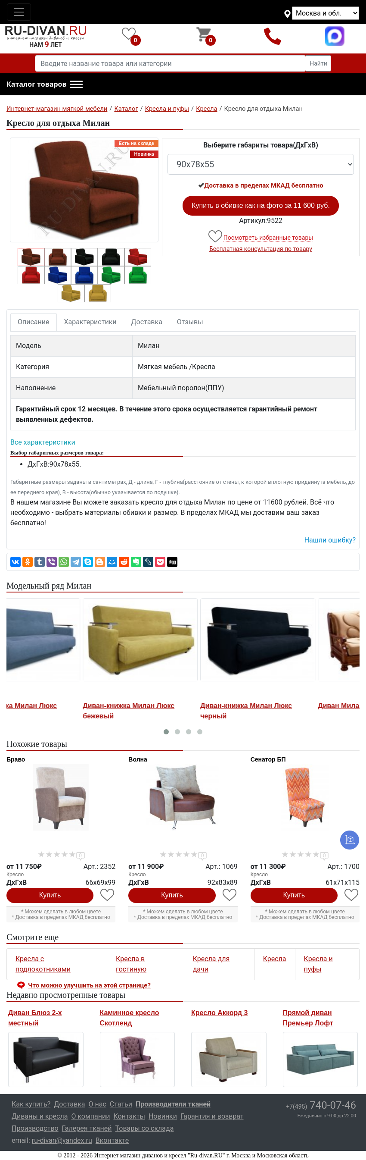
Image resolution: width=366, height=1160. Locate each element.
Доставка (146, 322)
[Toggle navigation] (19, 12)
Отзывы (190, 322)
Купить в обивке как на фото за (261, 205)
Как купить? (31, 1104)
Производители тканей (173, 1104)
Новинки (163, 1116)
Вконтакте (112, 1140)
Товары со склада (144, 1128)
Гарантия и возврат (212, 1116)
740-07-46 (321, 1105)
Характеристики (90, 322)
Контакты (129, 1116)
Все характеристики (42, 442)
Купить (50, 895)
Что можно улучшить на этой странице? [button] (89, 985)
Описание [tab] (34, 322)
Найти (318, 63)
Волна (137, 759)
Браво (15, 759)
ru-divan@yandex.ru (62, 1140)
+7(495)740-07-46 (272, 36)
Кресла (274, 959)
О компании (90, 1116)
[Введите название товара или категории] (170, 63)
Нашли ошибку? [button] (330, 540)
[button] (44, 84)
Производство (35, 1128)
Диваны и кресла (40, 1116)
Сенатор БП (268, 759)
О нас (97, 1104)
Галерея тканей (87, 1128)
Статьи (121, 1104)
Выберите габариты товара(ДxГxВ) (260, 145)
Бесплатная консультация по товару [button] (260, 248)
